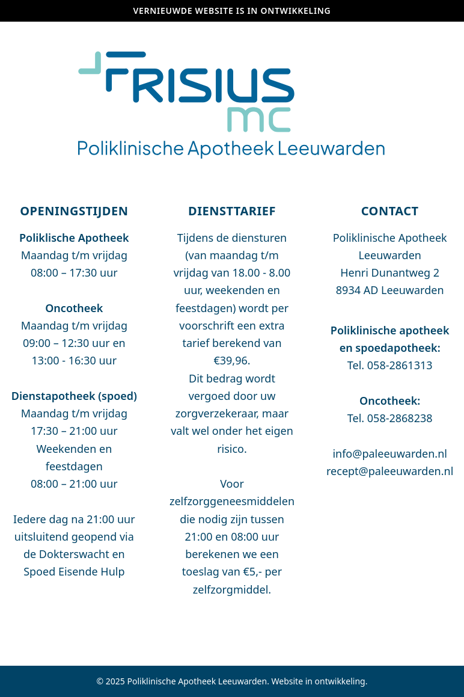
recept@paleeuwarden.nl (389, 471)
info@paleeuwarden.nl (389, 453)
